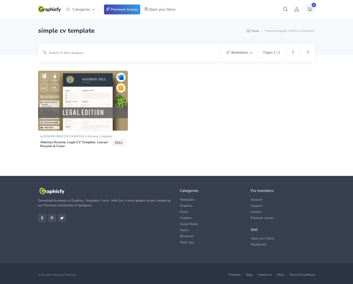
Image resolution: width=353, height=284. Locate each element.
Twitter (61, 218)
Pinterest (52, 218)
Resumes (93, 136)
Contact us (265, 275)
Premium (235, 275)
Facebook (42, 218)
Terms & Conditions (302, 275)
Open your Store (160, 9)
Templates (106, 136)
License (256, 212)
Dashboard (258, 244)
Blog (249, 275)
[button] (285, 9)
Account (256, 200)
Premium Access (122, 9)
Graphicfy (70, 275)
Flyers (184, 230)
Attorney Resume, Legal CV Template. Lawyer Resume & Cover (74, 144)
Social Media (188, 224)
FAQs (280, 275)
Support (256, 206)
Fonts (184, 212)
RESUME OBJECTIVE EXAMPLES (64, 136)
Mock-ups (187, 242)
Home (255, 31)
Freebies (186, 218)
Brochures (187, 236)
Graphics (186, 206)
